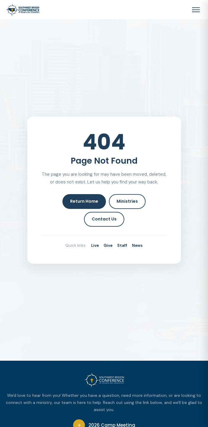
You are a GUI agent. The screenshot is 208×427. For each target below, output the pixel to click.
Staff (122, 245)
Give (108, 245)
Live (95, 245)
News (137, 245)
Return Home (84, 201)
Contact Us (104, 219)
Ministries (127, 201)
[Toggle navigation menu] (196, 9)
